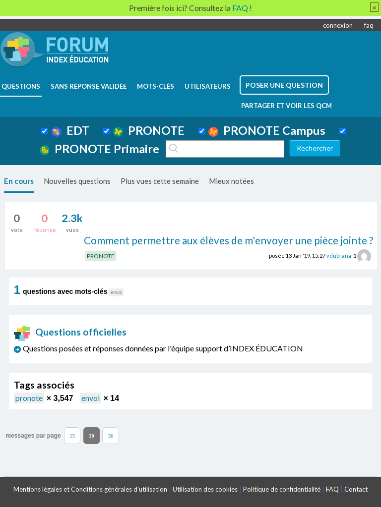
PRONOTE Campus (266, 130)
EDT (70, 130)
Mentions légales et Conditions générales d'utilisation (90, 489)
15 (72, 435)
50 (111, 435)
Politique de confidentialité (281, 489)
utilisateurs (208, 86)
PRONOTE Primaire (99, 149)
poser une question (284, 85)
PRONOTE (149, 130)
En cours (19, 180)
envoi (90, 397)
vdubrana (338, 255)
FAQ (332, 489)
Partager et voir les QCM (286, 106)
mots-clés (155, 86)
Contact (356, 489)
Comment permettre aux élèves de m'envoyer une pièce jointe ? (228, 240)
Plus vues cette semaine (160, 180)
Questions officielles (70, 332)
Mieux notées (231, 180)
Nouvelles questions (77, 180)
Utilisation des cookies (205, 489)
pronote (29, 397)
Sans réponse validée (89, 86)
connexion (338, 25)
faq (369, 25)
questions (20, 86)
